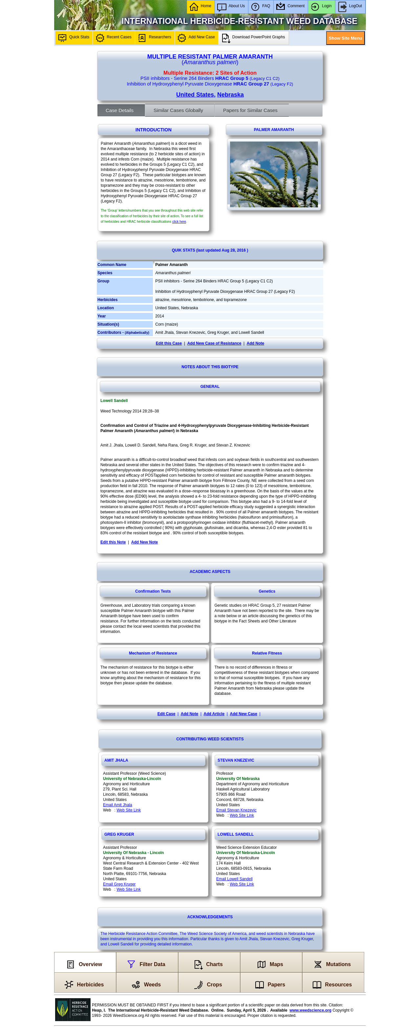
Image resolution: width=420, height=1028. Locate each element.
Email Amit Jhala (117, 805)
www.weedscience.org (310, 1010)
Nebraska (230, 94)
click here (179, 221)
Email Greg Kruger (119, 884)
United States (195, 94)
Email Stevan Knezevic (236, 810)
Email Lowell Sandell (234, 879)
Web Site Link (128, 810)
